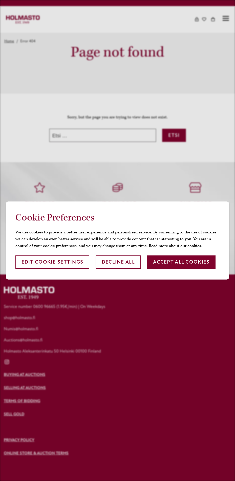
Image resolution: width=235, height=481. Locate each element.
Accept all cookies (181, 262)
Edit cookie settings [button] (52, 262)
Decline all (118, 262)
